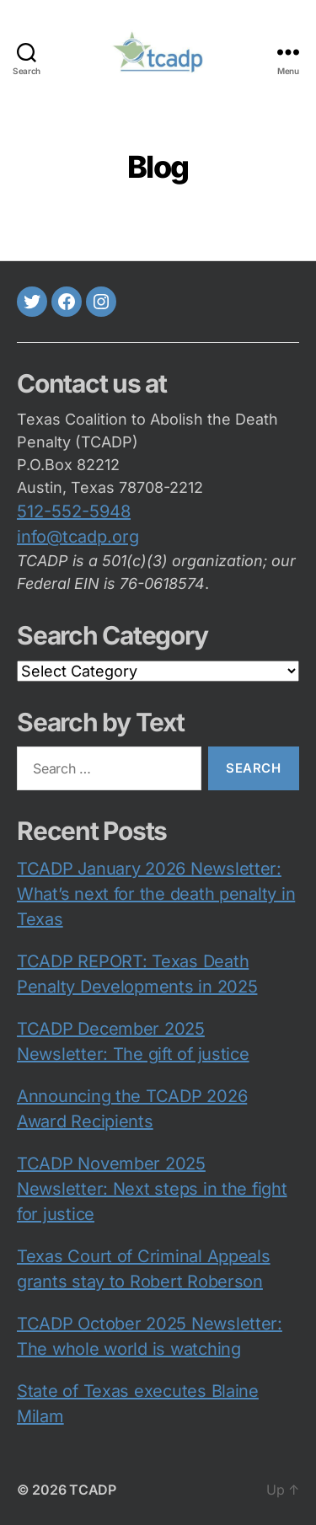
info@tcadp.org (78, 537)
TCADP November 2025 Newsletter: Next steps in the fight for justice (152, 1188)
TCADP (92, 1489)
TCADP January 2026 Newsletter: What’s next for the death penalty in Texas (156, 894)
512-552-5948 (74, 511)
